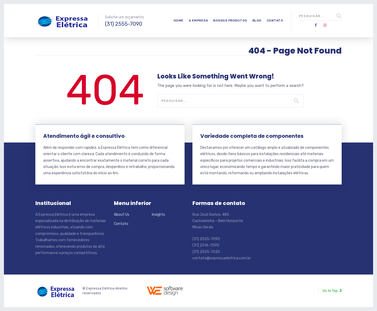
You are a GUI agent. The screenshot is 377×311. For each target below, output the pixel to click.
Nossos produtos (230, 20)
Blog (257, 20)
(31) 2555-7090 (123, 24)
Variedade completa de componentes (251, 136)
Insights (158, 214)
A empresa (198, 20)
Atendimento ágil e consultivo (84, 136)
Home (179, 20)
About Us (121, 214)
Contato (275, 20)
